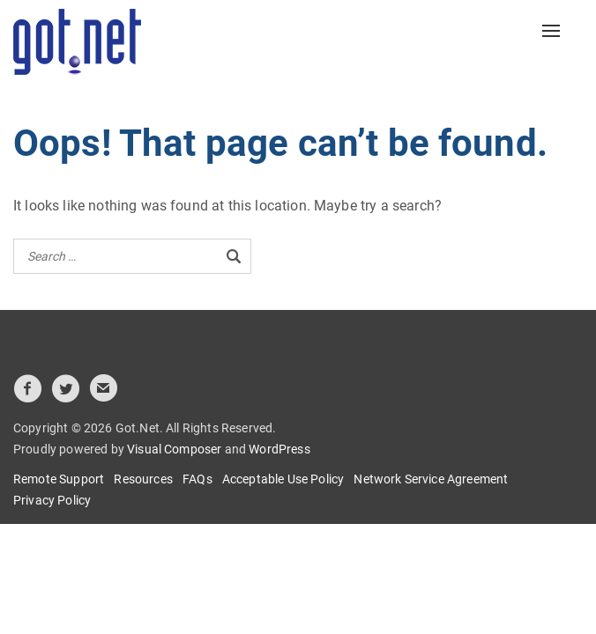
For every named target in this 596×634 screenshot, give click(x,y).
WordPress (279, 449)
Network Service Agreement (431, 479)
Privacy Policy (52, 500)
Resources (143, 479)
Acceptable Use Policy (283, 479)
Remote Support (58, 479)
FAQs (197, 479)
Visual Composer (174, 449)
